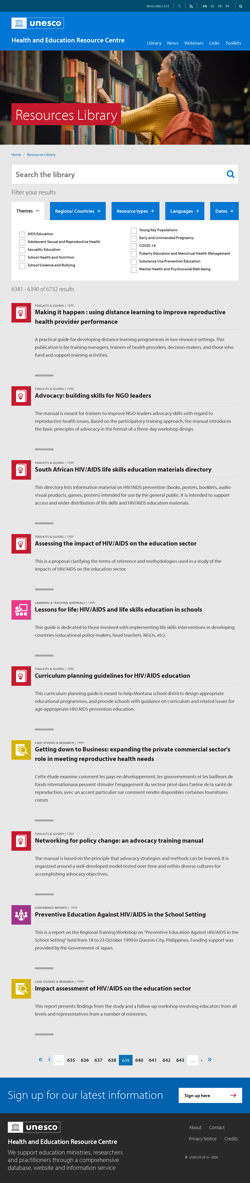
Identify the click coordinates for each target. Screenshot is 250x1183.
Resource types (132, 211)
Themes (24, 211)
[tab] (27, 211)
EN (205, 6)
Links (214, 43)
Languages (181, 211)
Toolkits (233, 43)
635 (71, 1060)
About (195, 1127)
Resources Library (41, 154)
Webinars (193, 43)
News (172, 43)
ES (212, 6)
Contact (217, 1127)
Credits (231, 1138)
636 (85, 1060)
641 (153, 1060)
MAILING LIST (158, 6)
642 (167, 1060)
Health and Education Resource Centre (62, 1141)
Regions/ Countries (74, 211)
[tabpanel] (125, 250)
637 (98, 1060)
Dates (221, 211)
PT (227, 6)
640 (139, 1060)
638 (112, 1060)
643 (180, 1060)
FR (220, 6)
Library (154, 43)
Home (16, 154)
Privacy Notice (203, 1138)
